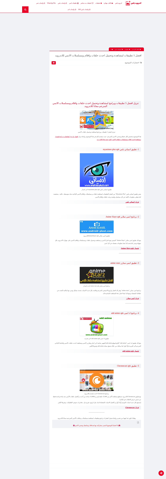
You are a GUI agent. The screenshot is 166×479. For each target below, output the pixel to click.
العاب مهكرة (108, 3)
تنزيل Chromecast (132, 412)
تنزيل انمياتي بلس (132, 203)
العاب (35, 61)
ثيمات (35, 79)
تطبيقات (98, 3)
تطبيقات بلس (33, 72)
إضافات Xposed (48, 61)
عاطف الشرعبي (136, 47)
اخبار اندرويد (33, 57)
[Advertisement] (100, 31)
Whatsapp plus (48, 90)
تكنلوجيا (50, 79)
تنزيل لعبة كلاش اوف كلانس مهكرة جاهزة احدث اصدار (35, 171)
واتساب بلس (62, 3)
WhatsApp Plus (51, 3)
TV (36, 86)
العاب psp (34, 64)
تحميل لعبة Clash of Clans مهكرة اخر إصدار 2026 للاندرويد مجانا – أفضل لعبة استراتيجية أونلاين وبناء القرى (36, 148)
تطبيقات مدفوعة (47, 75)
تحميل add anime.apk (130, 352)
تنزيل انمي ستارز (132, 300)
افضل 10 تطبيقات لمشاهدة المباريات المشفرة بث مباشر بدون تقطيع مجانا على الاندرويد (35, 156)
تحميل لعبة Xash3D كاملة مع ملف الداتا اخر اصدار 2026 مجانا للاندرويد (36, 126)
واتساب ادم (72, 9)
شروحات (34, 83)
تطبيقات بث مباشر (87, 3)
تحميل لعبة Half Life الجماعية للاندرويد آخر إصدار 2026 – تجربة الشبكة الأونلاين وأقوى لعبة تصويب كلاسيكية (35, 111)
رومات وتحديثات (47, 83)
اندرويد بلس (118, 3)
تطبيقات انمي (73, 3)
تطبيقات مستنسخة (31, 75)
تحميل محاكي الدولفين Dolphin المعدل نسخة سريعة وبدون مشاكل (35, 133)
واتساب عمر (40, 3)
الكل (51, 57)
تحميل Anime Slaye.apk (129, 249)
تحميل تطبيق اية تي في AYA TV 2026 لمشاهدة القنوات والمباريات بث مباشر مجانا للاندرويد (36, 104)
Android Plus (135, 3)
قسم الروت (49, 86)
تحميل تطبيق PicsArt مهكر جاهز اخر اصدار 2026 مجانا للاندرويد (36, 43)
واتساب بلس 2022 (84, 9)
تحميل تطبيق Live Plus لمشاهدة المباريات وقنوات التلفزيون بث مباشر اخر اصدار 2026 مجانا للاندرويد (35, 178)
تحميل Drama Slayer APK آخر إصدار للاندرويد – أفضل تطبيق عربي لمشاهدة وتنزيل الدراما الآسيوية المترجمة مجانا (36, 163)
